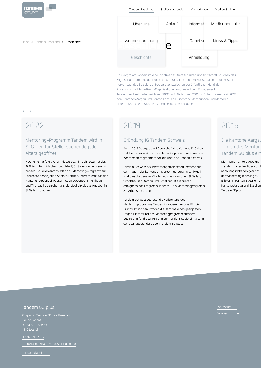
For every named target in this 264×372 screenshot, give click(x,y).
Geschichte (73, 42)
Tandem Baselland (47, 42)
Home (26, 42)
